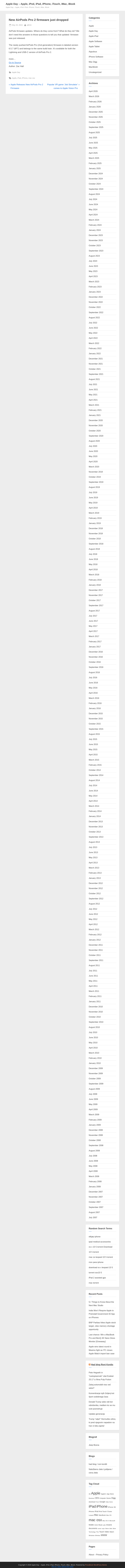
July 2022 (93, 323)
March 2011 (94, 991)
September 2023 (96, 251)
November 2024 (96, 179)
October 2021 (95, 369)
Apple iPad (93, 36)
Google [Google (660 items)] (102, 1502)
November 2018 (96, 533)
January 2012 (95, 940)
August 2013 (94, 842)
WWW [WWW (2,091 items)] (104, 1535)
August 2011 (94, 965)
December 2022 (96, 297)
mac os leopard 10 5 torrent (101, 1257)
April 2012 (93, 924)
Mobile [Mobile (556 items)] (91, 1525)
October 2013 (95, 832)
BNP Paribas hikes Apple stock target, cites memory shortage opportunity (102, 1326)
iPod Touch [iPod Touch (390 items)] (103, 1511)
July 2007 (93, 1217)
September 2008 (96, 1145)
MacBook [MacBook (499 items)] (102, 1515)
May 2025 (93, 148)
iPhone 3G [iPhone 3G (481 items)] (112, 1507)
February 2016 (95, 703)
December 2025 (96, 112)
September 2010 (96, 1022)
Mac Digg (93, 62)
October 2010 (95, 1017)
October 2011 (95, 955)
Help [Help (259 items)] (107, 1502)
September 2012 (96, 898)
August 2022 (94, 317)
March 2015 (94, 760)
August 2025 (94, 132)
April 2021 (93, 400)
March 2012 (94, 929)
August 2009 (94, 1089)
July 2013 (93, 847)
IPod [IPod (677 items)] (96, 1511)
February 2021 (95, 410)
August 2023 (94, 256)
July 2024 (93, 199)
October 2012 (95, 893)
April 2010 (93, 1048)
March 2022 (94, 343)
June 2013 (93, 852)
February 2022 (95, 348)
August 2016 (94, 672)
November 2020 (96, 425)
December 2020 (96, 420)
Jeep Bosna (94, 1445)
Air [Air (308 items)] (90, 1494)
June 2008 (93, 1161)
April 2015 (93, 754)
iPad (19, 78)
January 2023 (95, 292)
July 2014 (93, 785)
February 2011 (95, 996)
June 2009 (93, 1099)
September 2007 (96, 1207)
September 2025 (96, 127)
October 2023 (95, 245)
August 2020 (94, 441)
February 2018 (95, 580)
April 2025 (93, 153)
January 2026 (95, 107)
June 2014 (93, 791)
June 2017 (93, 621)
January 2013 (95, 878)
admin (29, 25)
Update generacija (97, 1414)
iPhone (24, 78)
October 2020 (95, 431)
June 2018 (93, 559)
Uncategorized (95, 72)
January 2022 (95, 353)
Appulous (93, 51)
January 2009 (95, 1125)
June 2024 (93, 204)
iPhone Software (96, 57)
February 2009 (95, 1120)
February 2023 (95, 287)
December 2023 (96, 235)
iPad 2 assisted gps (97, 1278)
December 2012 (96, 883)
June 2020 (93, 451)
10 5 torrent (94, 1252)
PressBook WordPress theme (96, 1565)
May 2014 (93, 796)
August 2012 (94, 904)
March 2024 (94, 220)
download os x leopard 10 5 (101, 1267)
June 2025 (93, 143)
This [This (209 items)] (97, 1532)
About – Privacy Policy (98, 1554)
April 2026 (93, 91)
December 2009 (96, 1068)
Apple (14, 78)
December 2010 (96, 1007)
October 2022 (95, 307)
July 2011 (93, 971)
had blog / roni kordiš (98, 1464)
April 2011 (93, 986)
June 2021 (93, 389)
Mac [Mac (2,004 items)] (96, 1515)
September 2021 (96, 374)
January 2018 (95, 585)
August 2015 (94, 734)
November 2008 (96, 1135)
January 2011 (95, 1001)
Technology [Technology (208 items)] (92, 1532)
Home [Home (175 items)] (111, 1502)
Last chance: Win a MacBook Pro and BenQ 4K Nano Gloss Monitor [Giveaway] (102, 1338)
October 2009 (95, 1078)
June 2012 (93, 914)
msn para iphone (96, 1262)
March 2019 (94, 513)
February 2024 (95, 225)
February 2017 (95, 641)
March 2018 (94, 574)
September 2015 (96, 729)
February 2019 (95, 518)
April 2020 (93, 461)
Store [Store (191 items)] (114, 1528)
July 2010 (93, 1032)
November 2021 (96, 364)
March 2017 (94, 636)
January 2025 (95, 168)
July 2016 (93, 677)
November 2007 (96, 1197)
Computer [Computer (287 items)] (102, 1498)
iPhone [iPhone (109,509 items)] (102, 1506)
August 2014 (94, 780)
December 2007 (96, 1192)
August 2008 (94, 1151)
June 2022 (93, 328)
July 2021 (93, 384)
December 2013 (96, 821)
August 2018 (94, 549)
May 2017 (93, 626)
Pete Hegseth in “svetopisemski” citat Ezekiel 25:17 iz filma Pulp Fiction (101, 1376)
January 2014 (95, 816)
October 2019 (95, 477)
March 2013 (94, 868)
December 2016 (96, 652)
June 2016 (93, 683)
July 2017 (93, 616)
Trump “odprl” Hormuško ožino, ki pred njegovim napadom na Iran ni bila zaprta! (102, 1422)
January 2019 (95, 523)
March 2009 (94, 1114)
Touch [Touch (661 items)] (101, 1532)
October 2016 (95, 662)
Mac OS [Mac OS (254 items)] (108, 1515)
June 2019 (93, 497)
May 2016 (93, 688)
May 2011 (93, 981)
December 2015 (96, 713)
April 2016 (93, 693)
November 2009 (96, 1073)
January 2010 (95, 1063)
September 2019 (96, 482)
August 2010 (94, 1027)
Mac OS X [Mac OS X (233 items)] (105, 1520)
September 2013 (96, 837)
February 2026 (95, 101)
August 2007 (94, 1212)
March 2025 (94, 158)
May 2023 (93, 271)
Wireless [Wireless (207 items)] (97, 1535)
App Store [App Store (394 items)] (110, 1494)
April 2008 (93, 1171)
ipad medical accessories (100, 1242)
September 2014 (96, 775)
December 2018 (96, 528)
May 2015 (93, 749)
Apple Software (95, 41)
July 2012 (93, 909)
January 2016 (95, 708)
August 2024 (94, 194)
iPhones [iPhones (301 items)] (91, 1511)
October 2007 (95, 1202)
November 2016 (96, 657)
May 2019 (93, 503)
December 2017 (96, 590)
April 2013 (93, 862)
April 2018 (93, 569)
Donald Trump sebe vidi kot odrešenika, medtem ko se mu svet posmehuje (102, 1405)
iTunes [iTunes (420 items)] (109, 1511)
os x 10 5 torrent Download (100, 1247)
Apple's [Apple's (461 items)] (103, 1494)
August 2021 (94, 379)
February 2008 (95, 1181)
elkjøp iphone (94, 1236)
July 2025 (93, 137)
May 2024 (93, 209)
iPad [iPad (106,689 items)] (92, 1506)
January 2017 (95, 647)
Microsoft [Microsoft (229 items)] (112, 1520)
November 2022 (96, 302)
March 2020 (94, 467)
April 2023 (93, 276)
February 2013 (95, 873)
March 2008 (94, 1176)
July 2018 (93, 554)
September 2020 (96, 436)
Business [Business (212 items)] (91, 1498)
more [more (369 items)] (96, 1525)
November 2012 (96, 888)
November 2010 (96, 1012)
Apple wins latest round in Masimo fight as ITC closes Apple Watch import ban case (101, 1350)
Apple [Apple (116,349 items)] (95, 1493)
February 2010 (95, 1058)
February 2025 (95, 163)
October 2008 (95, 1140)
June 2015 (93, 744)
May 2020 (93, 456)
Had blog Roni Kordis (102, 1364)
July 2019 (93, 492)
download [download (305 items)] (92, 1502)
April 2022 (93, 338)
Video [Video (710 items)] (106, 1532)
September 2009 (96, 1084)
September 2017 (96, 605)
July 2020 (93, 446)
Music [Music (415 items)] (100, 1525)
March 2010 (94, 1053)
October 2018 (95, 539)
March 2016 (94, 698)
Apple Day (16, 72)
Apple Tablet (94, 46)
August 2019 (94, 487)
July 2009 (93, 1094)
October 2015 (95, 724)
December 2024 (96, 173)
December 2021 (96, 359)
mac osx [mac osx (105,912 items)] (95, 1520)
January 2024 (95, 230)
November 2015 (96, 718)
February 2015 (95, 765)
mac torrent (94, 1283)
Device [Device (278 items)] (108, 1498)
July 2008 (93, 1156)
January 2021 (95, 415)
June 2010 (93, 1037)
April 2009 (93, 1109)
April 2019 (93, 508)
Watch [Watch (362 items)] (112, 1532)
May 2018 (93, 564)
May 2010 (93, 1042)
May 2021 (93, 394)
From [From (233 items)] (97, 1502)
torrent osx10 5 (95, 1272)
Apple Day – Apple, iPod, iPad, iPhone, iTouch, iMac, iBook (40, 4)
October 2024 (95, 184)
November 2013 (96, 827)
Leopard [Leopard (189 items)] (91, 1515)
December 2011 (96, 945)
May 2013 (93, 857)
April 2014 (93, 801)
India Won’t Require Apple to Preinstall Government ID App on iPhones (102, 1314)
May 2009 (93, 1104)
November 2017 (96, 595)
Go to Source (15, 62)
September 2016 (96, 667)
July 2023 (93, 261)
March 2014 (94, 806)
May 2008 (93, 1166)
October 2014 (95, 770)
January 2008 (95, 1186)
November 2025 (96, 117)
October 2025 (95, 122)
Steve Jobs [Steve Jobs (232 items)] (108, 1528)
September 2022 (96, 312)
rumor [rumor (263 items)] (99, 1528)
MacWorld (93, 67)
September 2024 (96, 189)
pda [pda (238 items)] (104, 1525)
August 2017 (94, 611)
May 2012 (93, 919)
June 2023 (93, 266)
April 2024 (93, 215)
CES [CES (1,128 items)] (97, 1498)
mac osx (31, 78)
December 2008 (96, 1130)
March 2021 (94, 405)
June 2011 (93, 976)
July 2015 (93, 739)
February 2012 (95, 934)
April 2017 (93, 631)
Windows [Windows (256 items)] (92, 1535)
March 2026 (94, 96)
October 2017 (95, 600)
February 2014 (95, 811)
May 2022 (93, 333)
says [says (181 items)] (103, 1528)
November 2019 (96, 472)
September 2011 (96, 960)
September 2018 (96, 544)
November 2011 (96, 950)
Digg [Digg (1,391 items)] (113, 1498)
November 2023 (96, 240)
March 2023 (94, 281)
